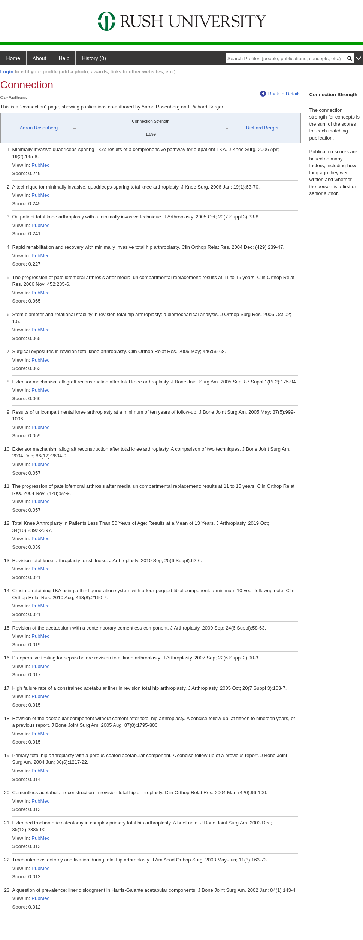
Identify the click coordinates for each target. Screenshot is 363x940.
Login (6, 71)
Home (13, 58)
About (39, 58)
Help (63, 58)
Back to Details (280, 94)
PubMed (40, 165)
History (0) (94, 58)
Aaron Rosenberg (38, 128)
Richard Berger (262, 128)
